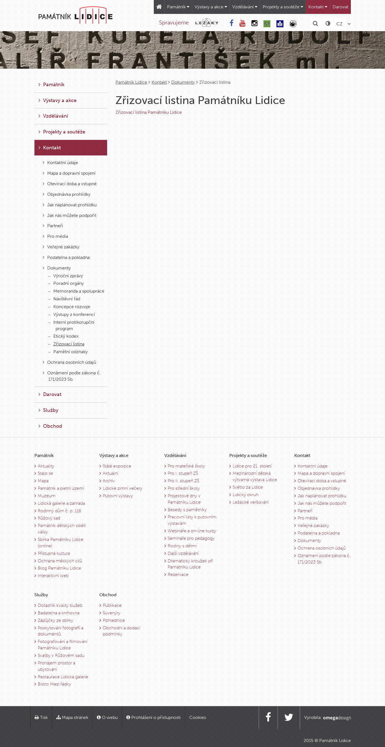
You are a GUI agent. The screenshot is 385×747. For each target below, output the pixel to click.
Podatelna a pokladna (66, 257)
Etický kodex (63, 336)
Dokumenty (183, 82)
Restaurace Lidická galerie (63, 676)
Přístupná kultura (54, 553)
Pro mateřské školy (186, 466)
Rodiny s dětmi (182, 545)
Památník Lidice (131, 82)
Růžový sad (49, 518)
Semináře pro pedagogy (191, 538)
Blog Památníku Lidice (59, 568)
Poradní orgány (66, 283)
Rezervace (178, 574)
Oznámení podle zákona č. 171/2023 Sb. (71, 376)
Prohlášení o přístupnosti (153, 717)
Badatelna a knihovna (58, 612)
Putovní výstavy (118, 495)
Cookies (197, 717)
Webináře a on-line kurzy (192, 530)
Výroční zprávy (65, 275)
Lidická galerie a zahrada (61, 503)
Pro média (55, 236)
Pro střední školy (184, 488)
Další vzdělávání (183, 553)
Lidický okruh (245, 494)
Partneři (53, 225)
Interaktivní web (53, 575)
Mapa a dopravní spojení (69, 173)
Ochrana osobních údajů (69, 362)
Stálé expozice (117, 466)
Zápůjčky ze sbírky (55, 620)
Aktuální (110, 473)
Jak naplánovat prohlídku (70, 204)
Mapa (43, 480)
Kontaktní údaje (60, 162)
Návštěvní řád (64, 298)
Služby (48, 410)
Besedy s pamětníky (187, 509)
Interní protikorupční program (71, 325)
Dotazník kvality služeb (60, 605)
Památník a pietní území (61, 488)
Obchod (50, 426)
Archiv (109, 480)
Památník (178, 6)
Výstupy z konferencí (71, 314)
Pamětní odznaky (68, 351)
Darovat (340, 6)
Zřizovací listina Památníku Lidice (148, 112)
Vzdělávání (244, 6)
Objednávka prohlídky (66, 194)
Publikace (112, 605)
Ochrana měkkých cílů (60, 560)
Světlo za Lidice (248, 487)
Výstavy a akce (211, 6)
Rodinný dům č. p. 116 (59, 510)
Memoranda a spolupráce (76, 291)
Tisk (41, 717)
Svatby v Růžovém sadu (61, 655)
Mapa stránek (72, 717)
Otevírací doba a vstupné (70, 183)
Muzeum (47, 495)
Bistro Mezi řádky (54, 684)
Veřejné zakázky (61, 246)
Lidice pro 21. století (252, 466)
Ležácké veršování (251, 502)
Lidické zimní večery (122, 488)
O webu (107, 717)
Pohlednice (114, 620)
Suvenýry (111, 612)
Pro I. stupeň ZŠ (183, 473)
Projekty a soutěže (283, 6)
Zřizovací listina (66, 344)
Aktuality (46, 466)
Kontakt (317, 6)
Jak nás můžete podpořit (69, 215)
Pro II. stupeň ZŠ (183, 480)
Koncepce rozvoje (69, 306)
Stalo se (45, 473)
